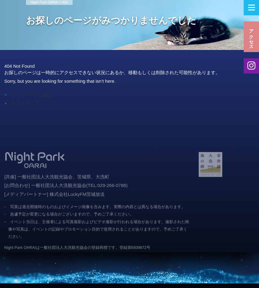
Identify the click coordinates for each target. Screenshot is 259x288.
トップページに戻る (32, 94)
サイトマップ (25, 103)
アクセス (251, 36)
